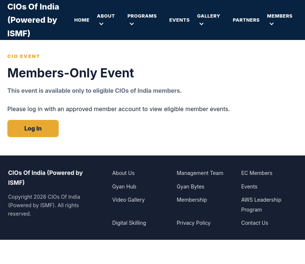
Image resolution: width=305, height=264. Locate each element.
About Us (123, 173)
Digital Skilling (129, 223)
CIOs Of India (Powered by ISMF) (33, 20)
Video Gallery (128, 200)
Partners (246, 20)
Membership (192, 200)
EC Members (256, 173)
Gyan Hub (124, 186)
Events (179, 20)
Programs (142, 16)
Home (82, 20)
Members (280, 16)
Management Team (200, 173)
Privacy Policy (194, 223)
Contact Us (254, 223)
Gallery (208, 16)
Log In (32, 128)
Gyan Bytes (190, 186)
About (106, 16)
